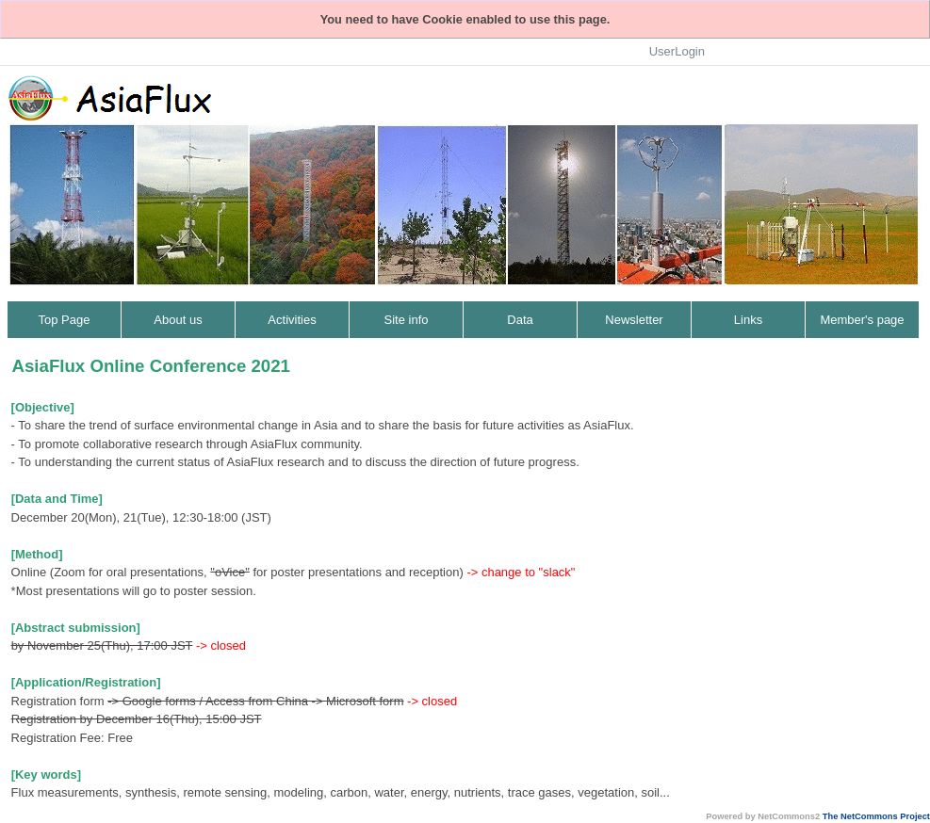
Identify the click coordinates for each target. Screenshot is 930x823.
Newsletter (633, 320)
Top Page (64, 320)
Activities (292, 320)
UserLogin (677, 51)
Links (748, 320)
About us (178, 320)
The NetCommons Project (876, 816)
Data (519, 320)
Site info (406, 320)
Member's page (862, 320)
